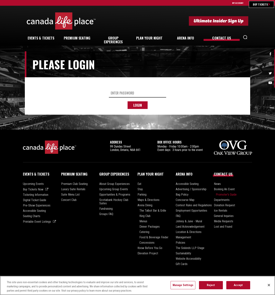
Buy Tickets (260, 4)
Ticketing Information (35, 195)
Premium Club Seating (74, 184)
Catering (144, 232)
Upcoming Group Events (113, 189)
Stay (140, 189)
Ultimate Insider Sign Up (218, 21)
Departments (222, 200)
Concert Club (69, 200)
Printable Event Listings (37, 221)
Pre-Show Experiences (36, 205)
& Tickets (41, 38)
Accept (238, 285)
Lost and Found (223, 226)
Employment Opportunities (191, 210)
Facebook (270, 54)
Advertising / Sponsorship (191, 189)
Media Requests (223, 221)
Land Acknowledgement (190, 226)
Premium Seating (74, 174)
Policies (180, 242)
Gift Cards (182, 264)
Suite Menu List (70, 194)
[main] (137, 90)
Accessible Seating (34, 211)
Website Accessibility (188, 258)
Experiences (113, 40)
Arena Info (184, 174)
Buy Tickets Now (33, 189)
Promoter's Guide (226, 194)
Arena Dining (145, 205)
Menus (143, 221)
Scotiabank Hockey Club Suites (113, 201)
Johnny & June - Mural (189, 221)
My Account (237, 3)
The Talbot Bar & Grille (152, 210)
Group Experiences (114, 174)
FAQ (178, 216)
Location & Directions (188, 232)
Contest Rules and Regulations (194, 205)
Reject (211, 285)
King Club (144, 216)
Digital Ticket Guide (34, 200)
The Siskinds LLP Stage (190, 248)
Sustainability (183, 253)
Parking (142, 194)
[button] (245, 38)
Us (221, 38)
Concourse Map (185, 200)
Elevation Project (148, 253)
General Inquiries (224, 216)
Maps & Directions (148, 200)
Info (185, 38)
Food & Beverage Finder (153, 237)
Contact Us (223, 174)
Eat (139, 184)
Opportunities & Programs (114, 194)
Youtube (270, 83)
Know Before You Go (150, 248)
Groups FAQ (106, 214)
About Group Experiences (114, 184)
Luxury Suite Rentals (73, 189)
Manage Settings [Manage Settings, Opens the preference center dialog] (183, 285)
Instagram (270, 64)
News (217, 184)
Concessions (146, 242)
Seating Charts (31, 216)
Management (183, 237)
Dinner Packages (149, 226)
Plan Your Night (151, 174)
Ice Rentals (220, 210)
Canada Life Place (61, 21)
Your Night (149, 38)
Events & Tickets (36, 174)
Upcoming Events (33, 184)
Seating (77, 38)
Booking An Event (224, 189)
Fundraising (106, 208)
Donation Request (224, 205)
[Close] (269, 285)
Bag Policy (182, 194)
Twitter (270, 73)
